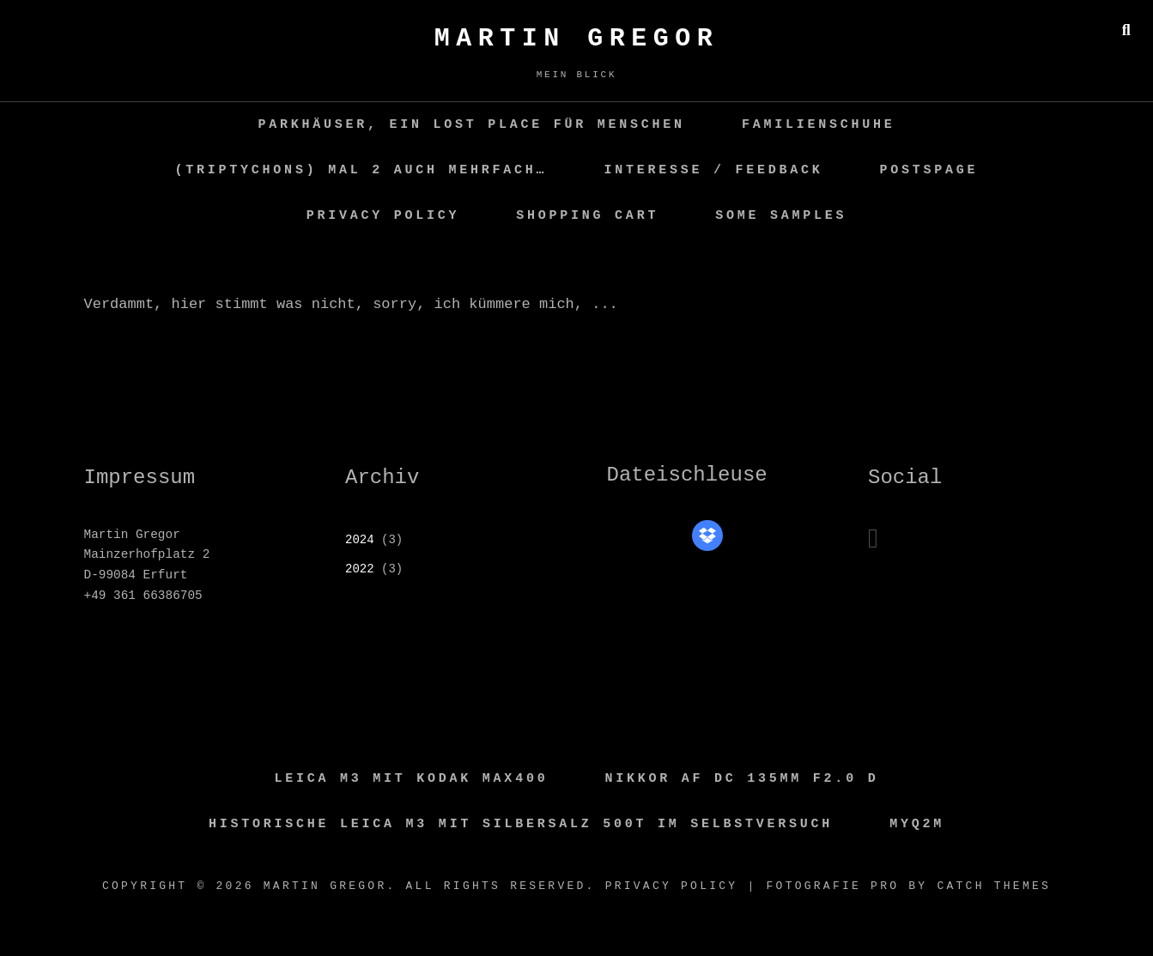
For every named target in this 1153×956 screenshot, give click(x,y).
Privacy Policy (383, 216)
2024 (359, 540)
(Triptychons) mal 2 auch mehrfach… (361, 170)
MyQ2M (916, 824)
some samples (781, 216)
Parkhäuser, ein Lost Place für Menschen (471, 125)
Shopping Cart (587, 216)
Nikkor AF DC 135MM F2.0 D (742, 778)
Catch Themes (994, 886)
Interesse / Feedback (713, 170)
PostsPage (929, 170)
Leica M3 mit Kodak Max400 (412, 778)
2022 (359, 569)
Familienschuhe (818, 125)
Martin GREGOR (576, 38)
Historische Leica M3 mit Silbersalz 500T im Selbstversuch (521, 824)
